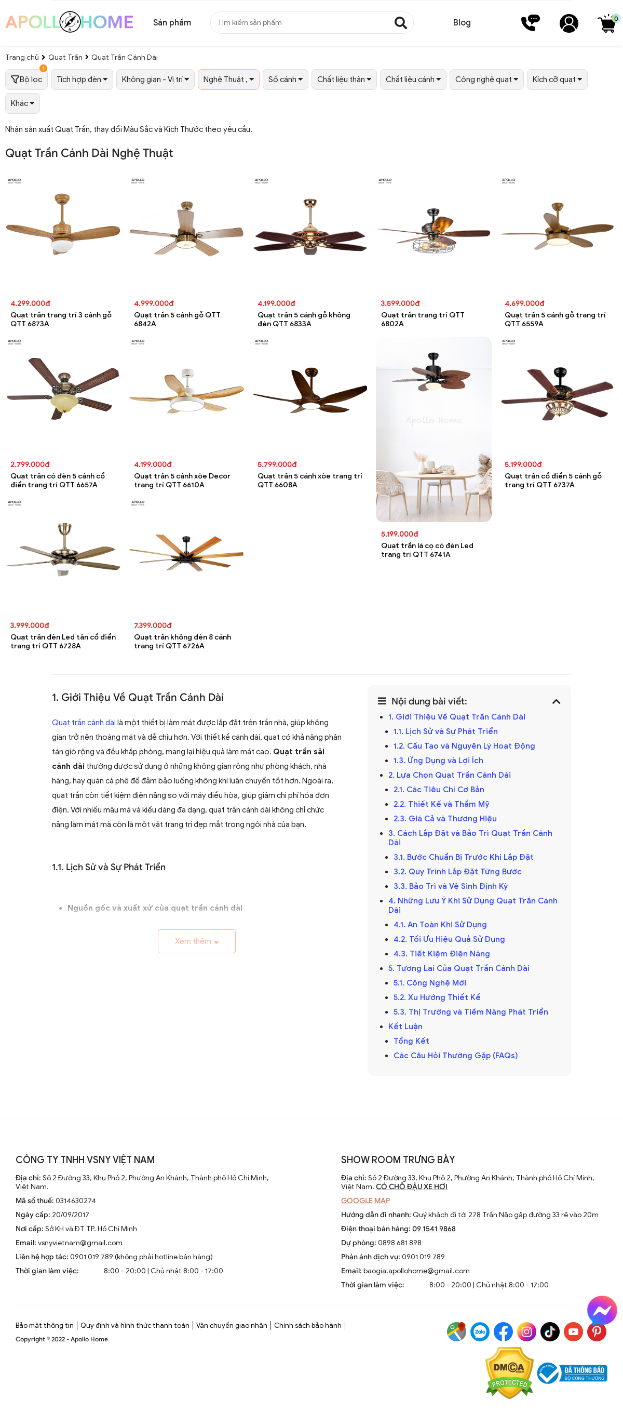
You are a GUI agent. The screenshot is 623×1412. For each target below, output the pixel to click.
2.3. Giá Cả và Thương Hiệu (445, 818)
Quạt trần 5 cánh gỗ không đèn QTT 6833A (304, 319)
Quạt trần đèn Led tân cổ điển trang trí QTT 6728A (63, 641)
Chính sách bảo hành (308, 1325)
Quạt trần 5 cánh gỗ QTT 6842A (177, 319)
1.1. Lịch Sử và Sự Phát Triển (446, 731)
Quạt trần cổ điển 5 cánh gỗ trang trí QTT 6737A (553, 480)
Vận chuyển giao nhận (231, 1325)
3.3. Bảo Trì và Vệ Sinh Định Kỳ (451, 886)
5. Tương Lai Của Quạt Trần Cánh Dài (459, 968)
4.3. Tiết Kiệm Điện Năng (442, 953)
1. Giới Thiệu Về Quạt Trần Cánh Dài (456, 717)
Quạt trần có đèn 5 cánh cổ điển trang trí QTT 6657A (57, 480)
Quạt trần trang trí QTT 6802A (423, 319)
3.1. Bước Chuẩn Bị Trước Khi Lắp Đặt (464, 857)
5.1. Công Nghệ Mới (430, 983)
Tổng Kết (411, 1041)
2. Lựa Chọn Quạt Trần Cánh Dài (449, 775)
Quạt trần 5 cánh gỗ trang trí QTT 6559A (555, 319)
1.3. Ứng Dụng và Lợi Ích (438, 760)
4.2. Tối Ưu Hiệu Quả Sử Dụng (449, 939)
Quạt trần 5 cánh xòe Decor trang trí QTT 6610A (182, 480)
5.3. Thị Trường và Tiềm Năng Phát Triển (471, 1012)
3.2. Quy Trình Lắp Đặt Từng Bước (458, 871)
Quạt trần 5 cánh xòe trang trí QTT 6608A (310, 480)
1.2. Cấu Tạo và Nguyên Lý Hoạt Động (464, 746)
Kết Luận (405, 1026)
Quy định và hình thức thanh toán (134, 1325)
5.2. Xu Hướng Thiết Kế (437, 997)
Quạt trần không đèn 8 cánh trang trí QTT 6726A (182, 641)
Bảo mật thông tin (45, 1325)
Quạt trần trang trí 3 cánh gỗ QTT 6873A (61, 319)
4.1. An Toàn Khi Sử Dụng (440, 924)
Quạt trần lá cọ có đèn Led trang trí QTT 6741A (427, 550)
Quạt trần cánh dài (84, 722)
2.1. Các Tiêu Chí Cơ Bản (439, 789)
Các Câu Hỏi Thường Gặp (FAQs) (456, 1055)
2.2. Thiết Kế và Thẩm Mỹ (442, 804)
